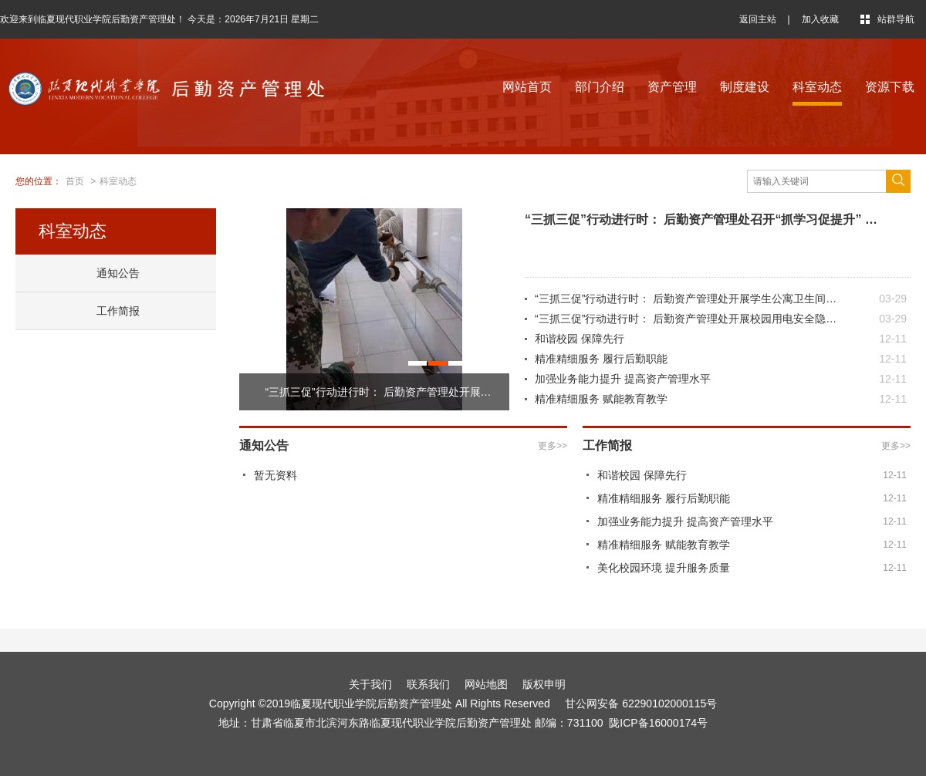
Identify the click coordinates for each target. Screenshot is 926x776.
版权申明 (544, 684)
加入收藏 (820, 19)
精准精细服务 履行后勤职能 (601, 359)
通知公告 (118, 273)
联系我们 (428, 684)
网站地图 (486, 684)
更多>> (552, 445)
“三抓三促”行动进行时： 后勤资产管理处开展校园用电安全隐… (685, 318)
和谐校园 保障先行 (579, 338)
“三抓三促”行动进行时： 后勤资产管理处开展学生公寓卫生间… (685, 298)
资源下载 (889, 86)
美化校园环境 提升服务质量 (663, 568)
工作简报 (118, 311)
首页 (75, 181)
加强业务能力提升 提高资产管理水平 (623, 379)
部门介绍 (599, 86)
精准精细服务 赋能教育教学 (601, 399)
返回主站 (757, 19)
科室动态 (817, 86)
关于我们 (370, 684)
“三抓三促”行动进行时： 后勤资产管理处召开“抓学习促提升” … (701, 219)
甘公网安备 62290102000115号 (638, 703)
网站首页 (527, 86)
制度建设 (744, 86)
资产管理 (672, 86)
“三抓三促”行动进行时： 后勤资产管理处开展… (378, 392)
